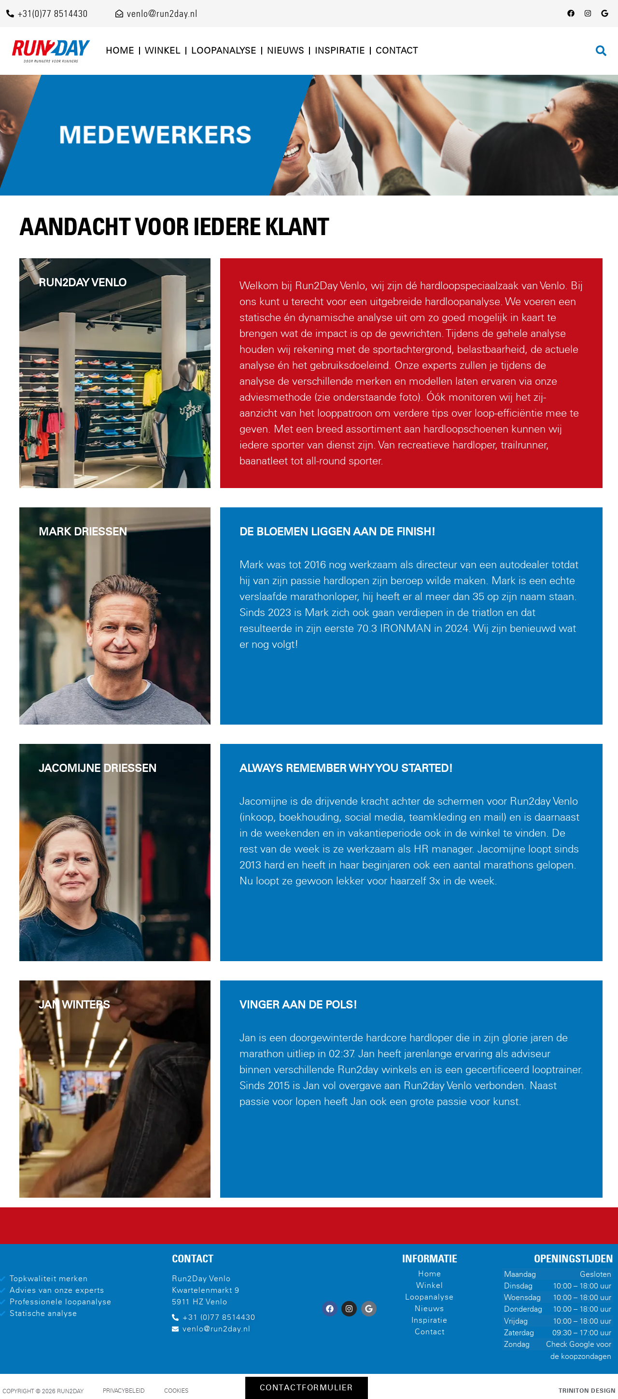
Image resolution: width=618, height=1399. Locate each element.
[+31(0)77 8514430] (10, 13)
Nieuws (285, 50)
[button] (601, 50)
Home (120, 50)
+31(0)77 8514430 (53, 13)
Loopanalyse (223, 50)
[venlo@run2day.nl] (119, 13)
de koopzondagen (580, 1356)
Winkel (163, 50)
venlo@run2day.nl (162, 13)
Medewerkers (155, 135)
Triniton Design (587, 1390)
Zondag (517, 1344)
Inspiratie (340, 50)
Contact (397, 50)
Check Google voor (578, 1344)
